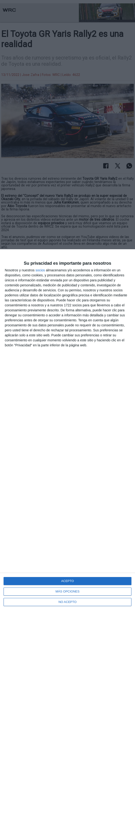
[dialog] (67, 540)
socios (40, 270)
